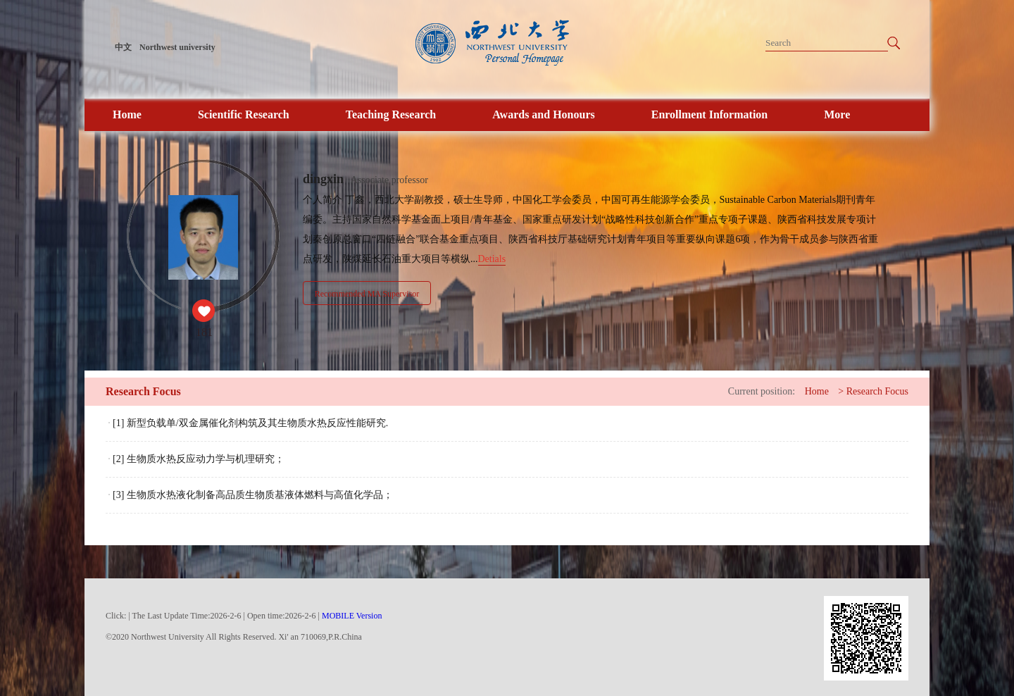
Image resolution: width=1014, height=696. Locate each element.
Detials (492, 259)
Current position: (761, 391)
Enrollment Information (709, 114)
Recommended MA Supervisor (367, 294)
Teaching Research (391, 114)
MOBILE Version (352, 616)
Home (127, 114)
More (837, 114)
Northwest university (177, 47)
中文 (123, 47)
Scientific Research (243, 114)
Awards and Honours (543, 114)
